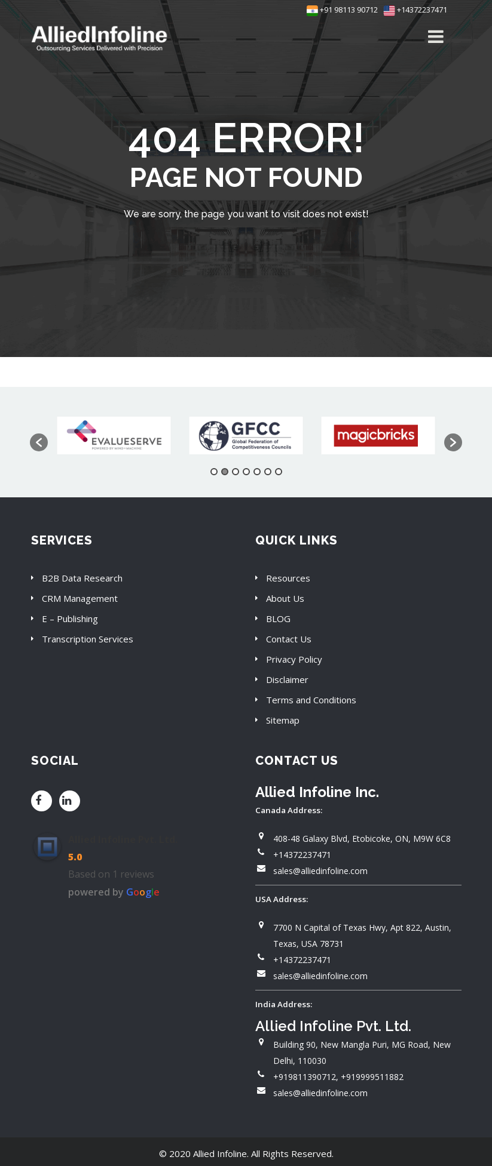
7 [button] (278, 471)
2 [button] (224, 471)
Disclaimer (287, 679)
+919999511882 (372, 1076)
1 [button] (214, 471)
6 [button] (267, 471)
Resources (288, 578)
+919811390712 (304, 1076)
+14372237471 (415, 9)
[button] (39, 442)
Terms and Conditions (311, 700)
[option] (114, 436)
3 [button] (235, 471)
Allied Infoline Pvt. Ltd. (123, 839)
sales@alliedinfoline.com (320, 870)
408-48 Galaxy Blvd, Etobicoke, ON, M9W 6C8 (362, 838)
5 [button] (257, 471)
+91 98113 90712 (342, 9)
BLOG (278, 618)
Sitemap (283, 720)
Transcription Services (87, 639)
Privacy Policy (294, 659)
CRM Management (80, 598)
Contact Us (288, 639)
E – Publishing (70, 618)
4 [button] (246, 471)
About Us (285, 598)
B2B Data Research (82, 578)
